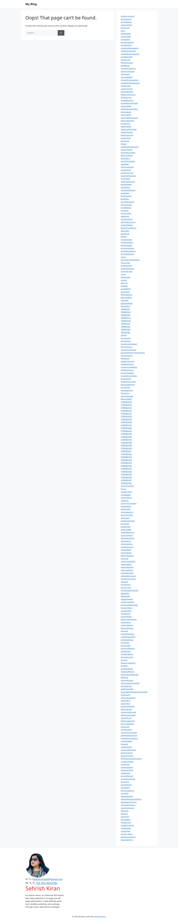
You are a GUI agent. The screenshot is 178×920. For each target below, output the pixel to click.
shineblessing (127, 100)
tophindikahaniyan (129, 117)
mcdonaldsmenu (128, 750)
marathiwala (126, 741)
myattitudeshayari (129, 344)
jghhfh (124, 335)
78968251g (126, 317)
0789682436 (126, 410)
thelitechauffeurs (128, 228)
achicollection (127, 512)
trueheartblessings (129, 605)
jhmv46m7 (125, 306)
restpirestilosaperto (129, 48)
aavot (123, 257)
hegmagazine (127, 570)
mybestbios (126, 506)
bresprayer (126, 138)
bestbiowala (126, 184)
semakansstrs (127, 657)
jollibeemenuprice (129, 735)
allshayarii (125, 74)
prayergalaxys (127, 639)
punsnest (125, 642)
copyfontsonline (128, 636)
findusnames (127, 752)
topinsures (125, 59)
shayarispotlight (128, 561)
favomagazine (127, 567)
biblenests (125, 596)
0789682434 (126, 404)
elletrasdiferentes (129, 129)
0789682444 (126, 433)
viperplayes (126, 170)
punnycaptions (127, 790)
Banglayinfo (126, 19)
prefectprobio (127, 91)
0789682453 (126, 457)
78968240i (125, 323)
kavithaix (125, 199)
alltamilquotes (127, 555)
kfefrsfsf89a (126, 297)
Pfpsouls (125, 810)
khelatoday (126, 33)
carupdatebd (126, 77)
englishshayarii (127, 361)
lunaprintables (127, 373)
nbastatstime (127, 839)
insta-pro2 (125, 262)
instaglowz (125, 613)
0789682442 (126, 428)
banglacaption (127, 42)
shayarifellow (127, 225)
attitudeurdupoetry (129, 109)
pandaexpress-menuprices (133, 352)
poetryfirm (125, 700)
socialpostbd (126, 56)
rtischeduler (126, 784)
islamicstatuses (128, 71)
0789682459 (126, 474)
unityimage (126, 822)
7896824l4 (125, 332)
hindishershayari (128, 51)
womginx (125, 781)
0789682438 (126, 416)
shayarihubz (126, 616)
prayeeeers (126, 622)
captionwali (126, 126)
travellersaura (127, 547)
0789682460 (126, 477)
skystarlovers (127, 607)
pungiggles (126, 494)
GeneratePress (100, 916)
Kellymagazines (128, 721)
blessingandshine (129, 619)
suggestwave (127, 599)
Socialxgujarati (127, 201)
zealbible (125, 164)
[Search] (61, 33)
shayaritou (125, 123)
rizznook (125, 558)
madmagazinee (128, 520)
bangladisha (126, 45)
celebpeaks (126, 828)
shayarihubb (126, 271)
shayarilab (125, 831)
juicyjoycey (125, 526)
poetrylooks (126, 529)
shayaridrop (126, 497)
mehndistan (126, 552)
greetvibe (125, 193)
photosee (125, 726)
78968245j (125, 326)
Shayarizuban (127, 62)
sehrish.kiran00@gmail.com (47, 879)
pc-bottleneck (127, 776)
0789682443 (126, 431)
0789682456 (126, 465)
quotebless (126, 288)
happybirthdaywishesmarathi (134, 692)
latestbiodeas (127, 796)
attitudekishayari (128, 576)
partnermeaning (128, 175)
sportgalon (126, 819)
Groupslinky (126, 686)
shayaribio (125, 703)
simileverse (126, 541)
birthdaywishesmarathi (131, 758)
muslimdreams (127, 808)
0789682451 (126, 451)
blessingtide (126, 399)
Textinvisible (126, 204)
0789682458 (126, 471)
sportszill (125, 816)
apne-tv (124, 283)
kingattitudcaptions (129, 80)
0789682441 (126, 425)
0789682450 (126, 448)
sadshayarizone (128, 181)
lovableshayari (127, 364)
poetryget (125, 764)
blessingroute (127, 135)
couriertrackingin (128, 349)
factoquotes (126, 196)
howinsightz (126, 564)
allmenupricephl (128, 715)
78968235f (125, 315)
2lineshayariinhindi (129, 590)
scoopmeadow (127, 602)
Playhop (124, 677)
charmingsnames (128, 503)
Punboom (125, 393)
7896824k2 (126, 329)
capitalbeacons (127, 532)
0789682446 (126, 436)
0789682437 (126, 413)
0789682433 (126, 402)
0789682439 (126, 419)
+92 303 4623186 (46, 883)
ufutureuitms (127, 544)
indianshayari (127, 132)
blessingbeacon (128, 384)
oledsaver (125, 358)
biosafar (124, 744)
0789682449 (126, 445)
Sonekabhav (126, 22)
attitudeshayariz (128, 222)
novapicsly (125, 387)
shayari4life (126, 106)
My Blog (31, 4)
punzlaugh (125, 645)
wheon (124, 236)
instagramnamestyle (130, 683)
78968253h (126, 320)
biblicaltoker (126, 709)
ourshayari (126, 338)
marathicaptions (128, 251)
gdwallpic (125, 593)
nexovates (125, 787)
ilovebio (124, 286)
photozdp (125, 233)
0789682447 (126, 439)
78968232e (126, 312)
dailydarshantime (129, 802)
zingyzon (125, 500)
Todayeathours (127, 671)
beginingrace (127, 155)
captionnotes (127, 88)
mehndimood (127, 680)
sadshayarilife (127, 689)
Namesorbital (127, 770)
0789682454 (126, 460)
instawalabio (126, 239)
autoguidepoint (128, 648)
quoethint (125, 291)
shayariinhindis (128, 706)
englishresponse (128, 578)
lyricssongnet (127, 515)
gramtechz (125, 694)
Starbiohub (126, 378)
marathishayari (127, 634)
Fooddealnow (127, 668)
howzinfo (125, 523)
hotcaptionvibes (128, 152)
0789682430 (126, 422)
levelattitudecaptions (130, 83)
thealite (124, 665)
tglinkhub (125, 27)
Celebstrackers (127, 825)
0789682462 (126, 483)
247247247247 (127, 486)
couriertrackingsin (129, 732)
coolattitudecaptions (130, 54)
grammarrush (127, 172)
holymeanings (127, 370)
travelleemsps (127, 573)
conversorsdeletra (129, 367)
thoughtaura (126, 346)
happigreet (126, 85)
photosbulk (126, 112)
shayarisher (126, 213)
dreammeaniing (128, 663)
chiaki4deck (126, 549)
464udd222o (126, 294)
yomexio (125, 210)
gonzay (124, 660)
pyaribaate (125, 341)
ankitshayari (126, 747)
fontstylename (127, 254)
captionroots (126, 491)
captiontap (126, 651)
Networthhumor (128, 94)
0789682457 (126, 468)
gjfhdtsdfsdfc (127, 303)
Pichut (123, 489)
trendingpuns (127, 654)
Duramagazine (127, 723)
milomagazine (127, 167)
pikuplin (124, 581)
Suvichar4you (127, 535)
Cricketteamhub (128, 779)
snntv (123, 274)
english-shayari (128, 16)
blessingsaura (127, 628)
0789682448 (126, 442)
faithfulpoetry (127, 242)
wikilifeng (125, 65)
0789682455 (126, 462)
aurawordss (126, 610)
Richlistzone (126, 97)
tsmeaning (125, 584)
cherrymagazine (128, 697)
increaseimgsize (128, 805)
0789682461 (126, 480)
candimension (127, 761)
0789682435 (126, 407)
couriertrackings (128, 68)
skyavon (124, 631)
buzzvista (125, 141)
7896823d (125, 309)
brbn (123, 30)
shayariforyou (127, 755)
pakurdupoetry (127, 120)
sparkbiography (128, 161)
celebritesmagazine (129, 146)
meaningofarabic (128, 712)
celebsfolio (126, 773)
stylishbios (125, 187)
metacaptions (127, 625)
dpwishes (125, 216)
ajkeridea (125, 230)
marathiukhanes (128, 190)
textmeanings (127, 396)
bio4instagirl (126, 245)
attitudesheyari (127, 538)
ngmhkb (124, 300)
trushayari (125, 178)
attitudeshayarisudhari (131, 799)
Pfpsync (124, 813)
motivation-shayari (129, 738)
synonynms (126, 587)
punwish (125, 793)
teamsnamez (126, 149)
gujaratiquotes (127, 248)
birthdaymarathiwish (130, 259)
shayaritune (126, 718)
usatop (124, 280)
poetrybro (125, 158)
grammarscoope (128, 381)
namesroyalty (127, 767)
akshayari (125, 518)
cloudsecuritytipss (129, 375)
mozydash (125, 39)
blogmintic (125, 277)
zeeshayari (125, 509)
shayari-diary (126, 834)
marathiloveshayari (129, 103)
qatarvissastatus (128, 837)
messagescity (127, 390)
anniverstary (126, 729)
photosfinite (126, 25)
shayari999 (126, 36)
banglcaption (127, 219)
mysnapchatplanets (129, 674)
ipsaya (124, 143)
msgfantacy (126, 207)
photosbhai (126, 114)
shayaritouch (126, 355)
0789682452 (126, 454)
